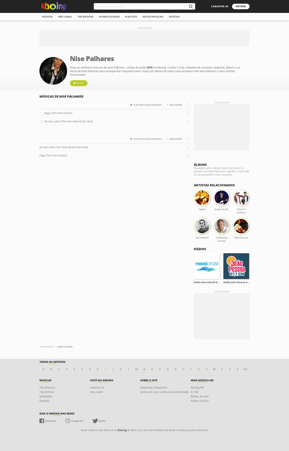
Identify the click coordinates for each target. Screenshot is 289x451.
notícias (174, 16)
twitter (102, 421)
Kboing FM (197, 387)
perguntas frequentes (153, 387)
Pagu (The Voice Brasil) (58, 113)
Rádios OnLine (200, 400)
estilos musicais (152, 16)
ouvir (80, 83)
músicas (47, 16)
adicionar (175, 104)
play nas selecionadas (147, 104)
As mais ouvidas (109, 16)
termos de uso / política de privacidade (164, 392)
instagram (77, 421)
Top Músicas (47, 387)
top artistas (85, 16)
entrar (241, 6)
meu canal (65, 16)
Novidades (46, 396)
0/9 (245, 369)
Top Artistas (46, 392)
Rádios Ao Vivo (200, 396)
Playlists (44, 400)
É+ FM (194, 392)
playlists (131, 16)
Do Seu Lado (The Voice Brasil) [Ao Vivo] (68, 121)
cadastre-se (219, 6)
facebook (50, 421)
